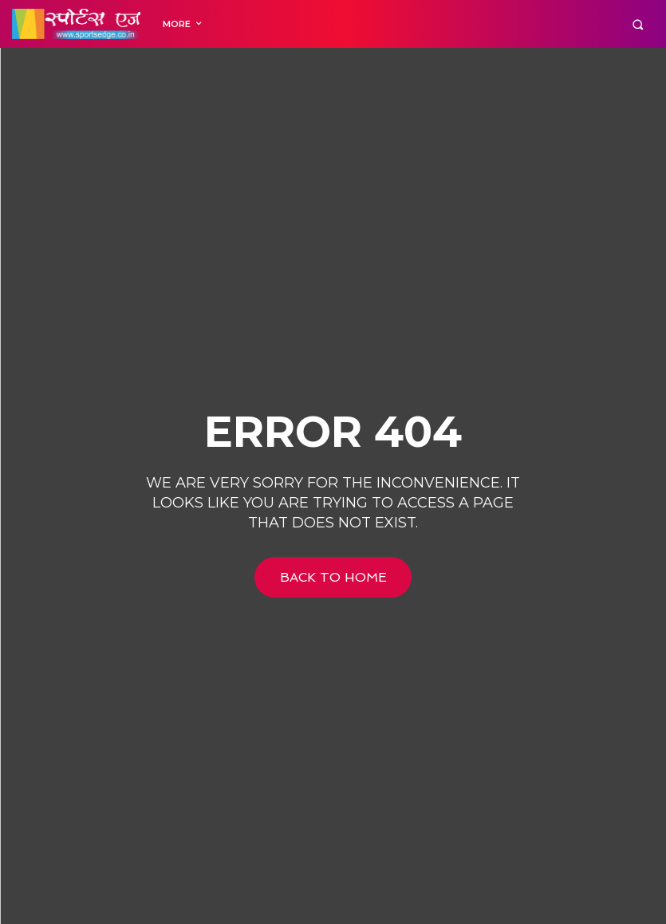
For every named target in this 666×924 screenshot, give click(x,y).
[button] (637, 24)
